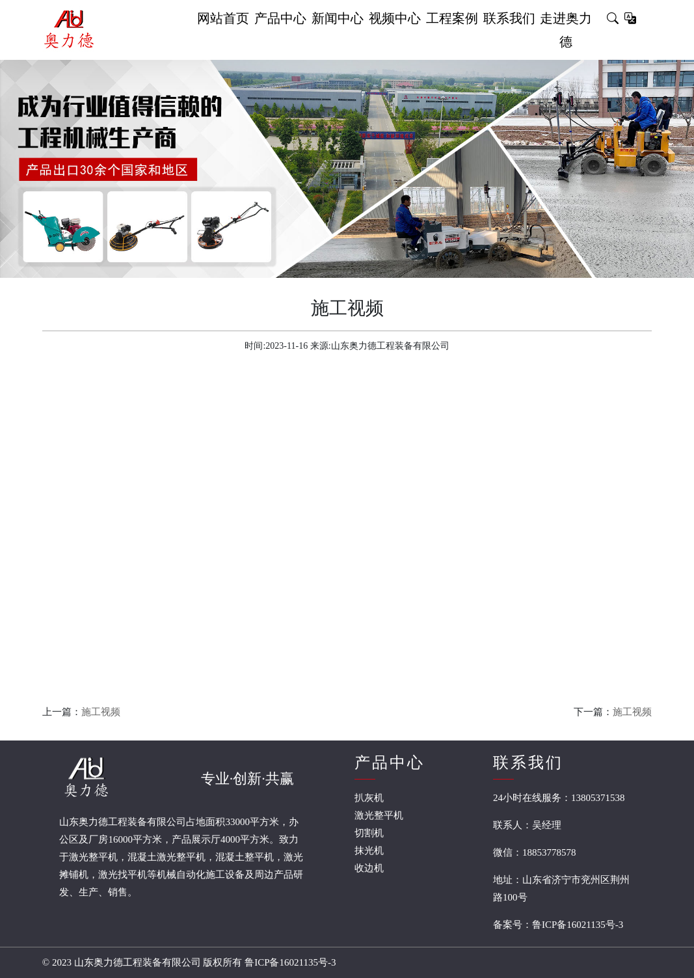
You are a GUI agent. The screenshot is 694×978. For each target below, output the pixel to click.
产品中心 (280, 18)
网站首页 (223, 18)
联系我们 (509, 18)
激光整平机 (378, 815)
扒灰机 (369, 798)
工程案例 (452, 18)
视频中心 (395, 18)
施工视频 (100, 712)
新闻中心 (338, 18)
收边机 (369, 868)
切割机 (369, 833)
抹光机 (369, 850)
